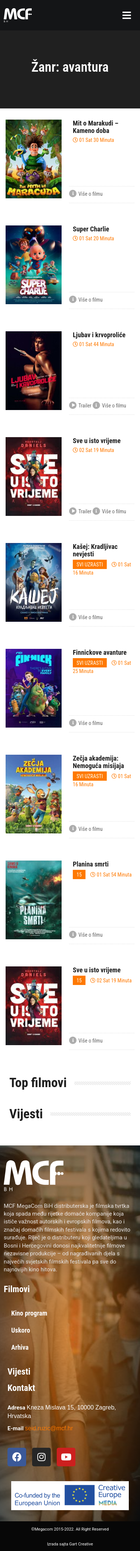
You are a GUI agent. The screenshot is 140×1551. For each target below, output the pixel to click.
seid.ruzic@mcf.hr (49, 1428)
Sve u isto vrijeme (97, 441)
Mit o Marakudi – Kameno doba (95, 126)
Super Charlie (91, 229)
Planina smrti (91, 864)
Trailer (80, 406)
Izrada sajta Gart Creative (70, 1544)
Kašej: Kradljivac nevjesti (95, 550)
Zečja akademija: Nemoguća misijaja (98, 762)
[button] (127, 15)
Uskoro (20, 1330)
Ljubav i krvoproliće (99, 335)
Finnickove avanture (100, 652)
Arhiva (20, 1347)
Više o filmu (86, 194)
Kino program (29, 1313)
